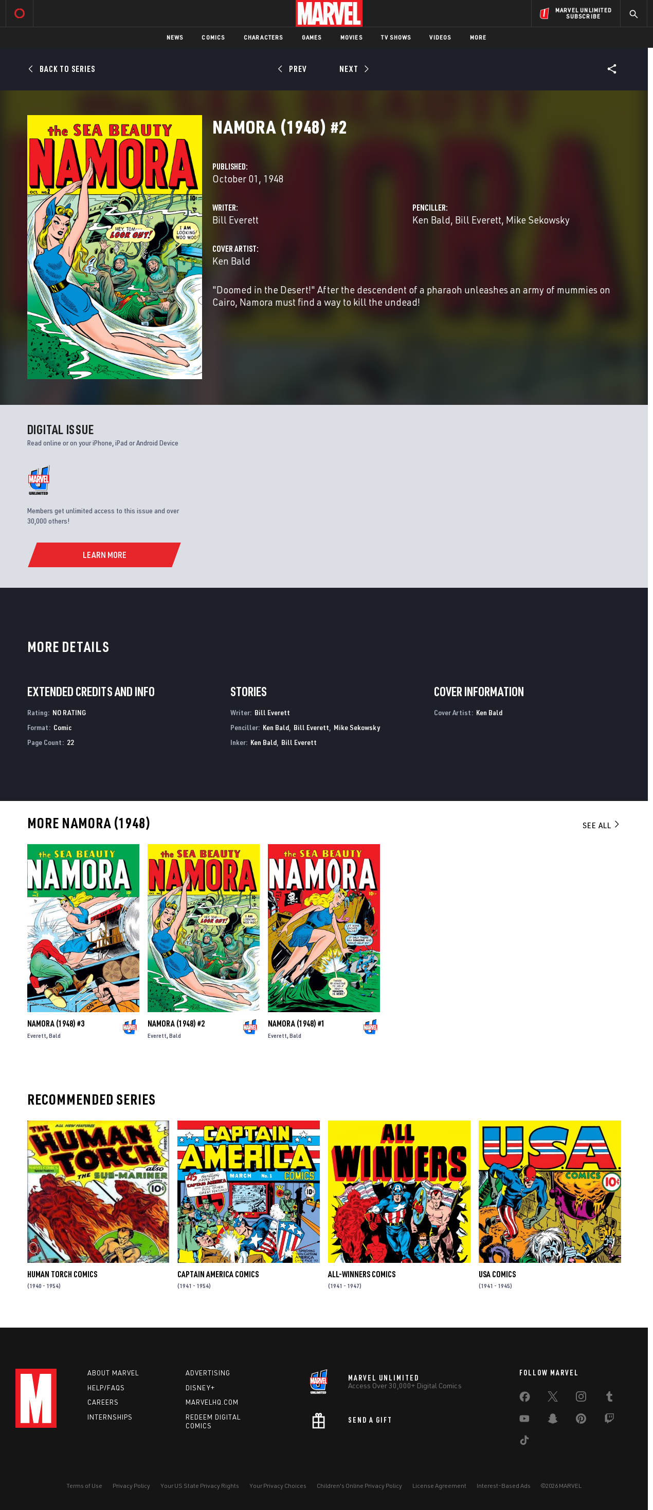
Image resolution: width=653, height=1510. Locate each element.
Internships (110, 1417)
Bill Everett (235, 220)
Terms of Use (84, 1485)
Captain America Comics (218, 1274)
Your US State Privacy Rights (199, 1485)
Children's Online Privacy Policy (359, 1485)
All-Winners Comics (361, 1274)
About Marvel (113, 1373)
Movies (351, 37)
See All (602, 825)
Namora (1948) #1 (296, 1023)
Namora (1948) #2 (176, 1023)
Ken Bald (431, 220)
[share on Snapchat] (553, 1420)
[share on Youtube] (524, 1420)
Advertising (208, 1373)
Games (312, 37)
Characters (263, 37)
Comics (213, 37)
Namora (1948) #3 (55, 1023)
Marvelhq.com (212, 1402)
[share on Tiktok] (524, 1442)
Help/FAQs (106, 1388)
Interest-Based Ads (504, 1485)
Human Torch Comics (62, 1274)
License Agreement (439, 1485)
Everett (36, 1035)
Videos (440, 37)
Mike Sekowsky (538, 220)
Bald (55, 1035)
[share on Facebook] (524, 1399)
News (175, 37)
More (478, 37)
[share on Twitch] (609, 1420)
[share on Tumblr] (609, 1398)
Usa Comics (497, 1274)
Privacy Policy (131, 1485)
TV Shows (396, 37)
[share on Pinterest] (581, 1420)
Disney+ (200, 1388)
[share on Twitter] (553, 1398)
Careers (103, 1402)
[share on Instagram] (581, 1398)
